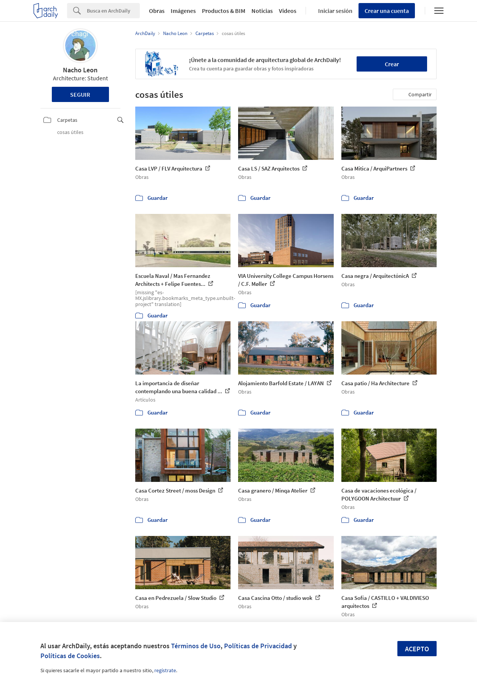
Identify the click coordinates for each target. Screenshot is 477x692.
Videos (287, 11)
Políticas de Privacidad (258, 645)
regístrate (165, 670)
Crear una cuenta (387, 10)
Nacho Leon (80, 69)
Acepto (417, 648)
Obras (157, 11)
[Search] (113, 10)
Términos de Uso (196, 645)
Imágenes (183, 11)
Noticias (262, 11)
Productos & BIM (223, 11)
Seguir (80, 94)
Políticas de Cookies (70, 655)
